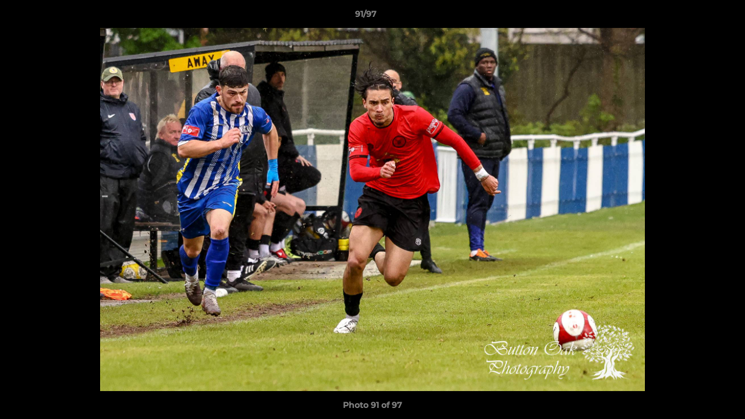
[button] (696, 17)
